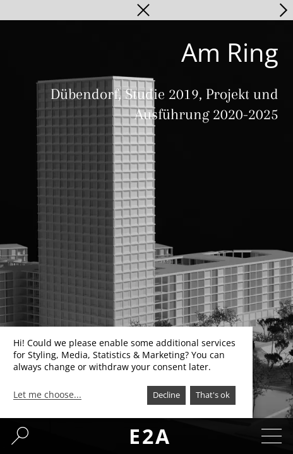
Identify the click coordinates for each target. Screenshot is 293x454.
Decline (166, 394)
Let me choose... (47, 394)
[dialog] (126, 372)
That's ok (213, 394)
